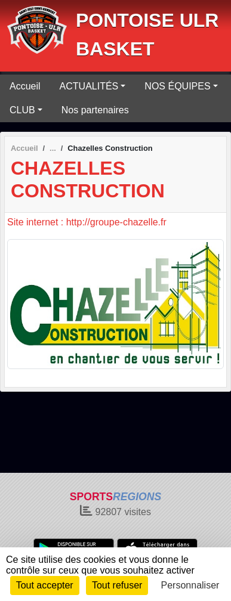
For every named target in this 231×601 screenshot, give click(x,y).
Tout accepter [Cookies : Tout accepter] (44, 585)
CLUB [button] (22, 110)
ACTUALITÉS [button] (89, 86)
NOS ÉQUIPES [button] (177, 86)
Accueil (25, 86)
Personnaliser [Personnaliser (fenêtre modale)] (190, 585)
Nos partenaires (95, 110)
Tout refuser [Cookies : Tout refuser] (117, 585)
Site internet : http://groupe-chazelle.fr (87, 222)
